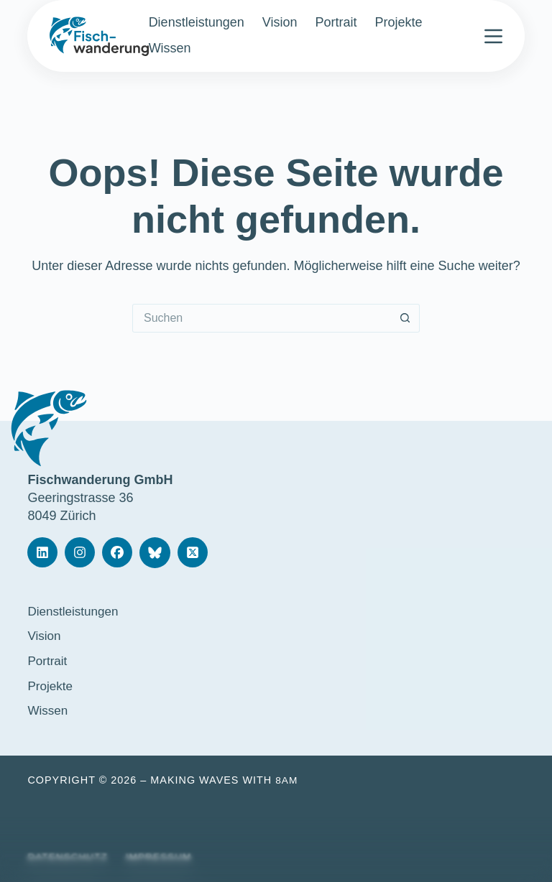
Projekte (398, 22)
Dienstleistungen (196, 22)
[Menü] (493, 36)
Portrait (335, 22)
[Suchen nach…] (261, 318)
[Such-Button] (405, 318)
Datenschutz (69, 857)
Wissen (170, 48)
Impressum (163, 857)
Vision (280, 22)
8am (287, 779)
